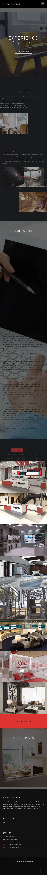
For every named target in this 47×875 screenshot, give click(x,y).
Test (4, 822)
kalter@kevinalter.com (15, 844)
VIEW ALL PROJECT (22, 721)
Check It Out (23, 51)
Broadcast (30, 459)
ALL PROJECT (17, 459)
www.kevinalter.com (14, 847)
